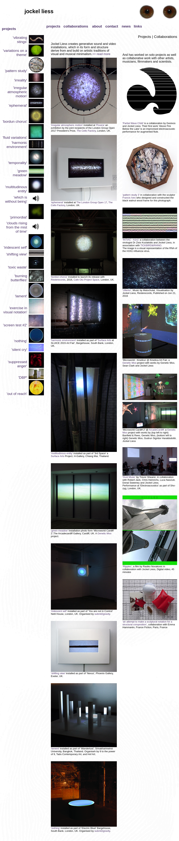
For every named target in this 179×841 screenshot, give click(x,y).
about (97, 26)
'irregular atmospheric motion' (17, 92)
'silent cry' (19, 350)
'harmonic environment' (17, 145)
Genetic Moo (104, 533)
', (52, 533)
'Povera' (100, 125)
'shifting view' (16, 254)
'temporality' (17, 163)
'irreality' (20, 80)
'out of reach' (17, 394)
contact (111, 26)
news (126, 26)
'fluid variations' (15, 138)
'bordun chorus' (15, 121)
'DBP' (22, 377)
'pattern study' (16, 71)
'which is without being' (16, 199)
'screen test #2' (15, 325)
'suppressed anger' (17, 364)
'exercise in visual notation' (15, 310)
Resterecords (58, 279)
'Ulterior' (126, 290)
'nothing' (20, 341)
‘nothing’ (56, 828)
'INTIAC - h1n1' (130, 239)
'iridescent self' (15, 247)
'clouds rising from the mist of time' (16, 227)
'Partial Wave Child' (132, 123)
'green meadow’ (59, 530)
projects (53, 26)
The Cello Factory (86, 130)
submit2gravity (102, 614)
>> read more (101, 54)
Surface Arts (104, 340)
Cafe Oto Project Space (86, 279)
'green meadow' (20, 173)
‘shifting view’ (58, 673)
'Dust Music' (149, 475)
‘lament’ (55, 748)
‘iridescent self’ (59, 611)
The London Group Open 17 (91, 202)
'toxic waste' (17, 267)
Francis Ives (129, 197)
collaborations (75, 26)
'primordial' (18, 217)
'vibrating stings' (20, 40)
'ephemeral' (18, 105)
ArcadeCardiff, (156, 429)
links (138, 26)
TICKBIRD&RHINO (150, 245)
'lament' (21, 296)
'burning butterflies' (19, 278)
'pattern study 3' (131, 194)
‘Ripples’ (127, 566)
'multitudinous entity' (62, 453)
